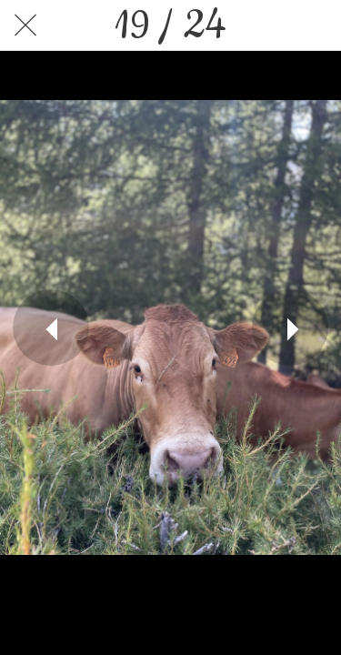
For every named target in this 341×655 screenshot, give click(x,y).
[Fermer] (25, 25)
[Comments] (315, 25)
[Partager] (268, 25)
